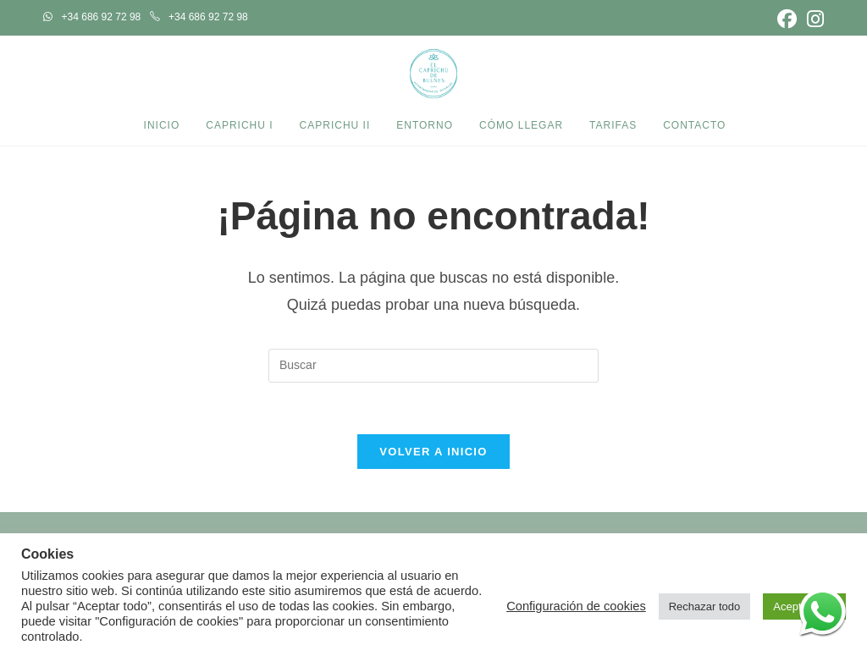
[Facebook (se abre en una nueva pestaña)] (787, 19)
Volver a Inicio (433, 451)
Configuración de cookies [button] (576, 606)
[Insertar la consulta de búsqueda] (433, 366)
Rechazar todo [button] (705, 606)
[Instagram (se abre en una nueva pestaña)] (813, 19)
